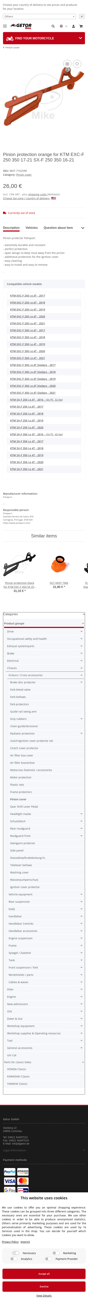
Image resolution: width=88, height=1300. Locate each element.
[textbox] (39, 16)
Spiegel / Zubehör (20, 953)
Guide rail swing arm (23, 711)
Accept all (44, 1273)
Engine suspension (21, 938)
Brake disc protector (23, 682)
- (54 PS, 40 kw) (36, 434)
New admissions (17, 1004)
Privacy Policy (10, 1242)
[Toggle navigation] (5, 24)
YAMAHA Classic (17, 1083)
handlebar (15, 916)
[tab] (44, 38)
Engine (11, 996)
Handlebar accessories (23, 931)
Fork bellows (18, 697)
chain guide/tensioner (24, 726)
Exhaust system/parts (20, 646)
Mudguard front (20, 836)
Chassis (12, 668)
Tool (9, 1040)
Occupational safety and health (27, 639)
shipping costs (37, 194)
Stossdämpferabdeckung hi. (28, 858)
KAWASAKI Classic (18, 1076)
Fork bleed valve (20, 689)
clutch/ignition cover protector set (31, 741)
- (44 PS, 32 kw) (36, 399)
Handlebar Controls (21, 923)
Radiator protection (22, 733)
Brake (10, 653)
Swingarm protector (22, 843)
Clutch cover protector (24, 748)
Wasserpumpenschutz (24, 879)
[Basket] (81, 26)
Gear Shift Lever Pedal (24, 806)
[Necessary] (15, 1253)
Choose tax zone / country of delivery (29, 198)
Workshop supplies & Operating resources (34, 1033)
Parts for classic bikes (17, 1062)
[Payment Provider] (48, 1259)
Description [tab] (11, 227)
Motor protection (20, 777)
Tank (12, 960)
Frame (13, 945)
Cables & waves (18, 982)
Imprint (25, 1242)
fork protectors (19, 704)
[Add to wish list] (77, 64)
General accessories (19, 1048)
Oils (9, 1011)
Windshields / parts (21, 975)
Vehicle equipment (20, 894)
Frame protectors (21, 792)
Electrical (13, 660)
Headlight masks (20, 814)
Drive (10, 631)
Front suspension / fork (23, 967)
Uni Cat (11, 1055)
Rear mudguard (20, 828)
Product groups (14, 623)
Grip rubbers (18, 719)
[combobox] (39, 16)
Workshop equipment (20, 1026)
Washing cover (19, 872)
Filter (10, 989)
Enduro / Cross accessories (26, 675)
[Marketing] (56, 1253)
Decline (44, 1286)
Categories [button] (10, 614)
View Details (44, 1295)
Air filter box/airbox (22, 762)
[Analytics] (13, 1259)
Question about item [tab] (58, 227)
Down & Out (14, 1018)
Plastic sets (17, 784)
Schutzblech (18, 821)
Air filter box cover (21, 755)
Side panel (17, 850)
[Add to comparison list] (67, 64)
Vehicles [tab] (32, 227)
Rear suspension (19, 901)
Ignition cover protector (25, 887)
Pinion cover (24, 174)
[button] (53, 26)
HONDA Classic (16, 1069)
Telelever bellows (21, 865)
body (12, 909)
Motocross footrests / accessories (31, 770)
